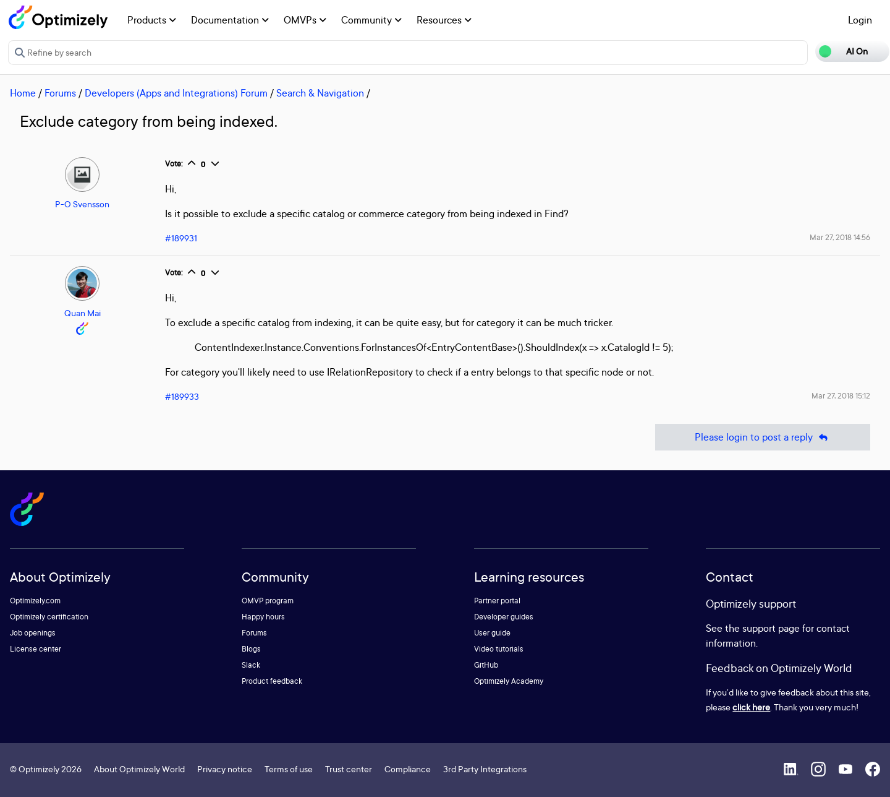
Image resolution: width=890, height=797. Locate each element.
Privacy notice (224, 769)
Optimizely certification (49, 616)
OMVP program (268, 600)
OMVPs (305, 20)
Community (371, 20)
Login (860, 20)
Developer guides (503, 616)
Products (151, 20)
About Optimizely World (139, 769)
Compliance (407, 769)
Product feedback (272, 681)
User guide (492, 632)
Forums (60, 93)
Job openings (33, 632)
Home (23, 93)
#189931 (181, 238)
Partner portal (497, 600)
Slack (251, 665)
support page (771, 628)
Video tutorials (498, 649)
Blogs (251, 649)
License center (35, 649)
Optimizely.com (35, 600)
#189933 (182, 396)
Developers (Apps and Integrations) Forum (176, 93)
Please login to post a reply (763, 437)
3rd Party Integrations (485, 769)
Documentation (230, 20)
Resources (444, 20)
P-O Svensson (82, 204)
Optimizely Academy (508, 681)
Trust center (348, 769)
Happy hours (263, 616)
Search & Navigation (320, 93)
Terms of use (289, 769)
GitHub (486, 665)
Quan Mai (82, 313)
